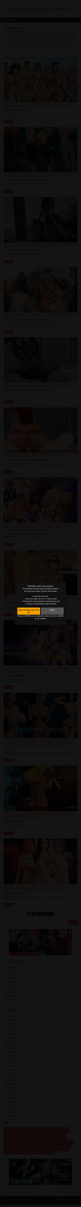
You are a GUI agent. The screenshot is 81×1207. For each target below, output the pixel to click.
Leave (52, 610)
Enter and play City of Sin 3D (28, 611)
